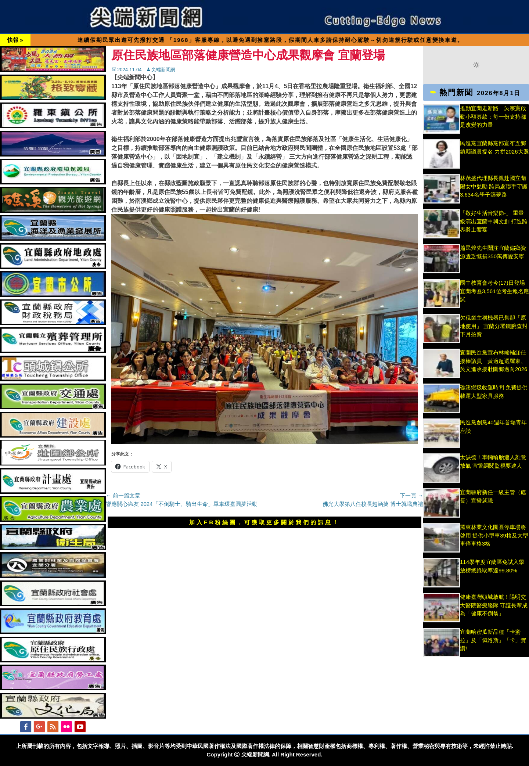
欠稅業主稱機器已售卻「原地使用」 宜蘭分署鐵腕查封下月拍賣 (494, 325)
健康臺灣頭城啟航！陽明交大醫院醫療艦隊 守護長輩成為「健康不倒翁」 (494, 605)
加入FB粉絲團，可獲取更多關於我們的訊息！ (264, 522)
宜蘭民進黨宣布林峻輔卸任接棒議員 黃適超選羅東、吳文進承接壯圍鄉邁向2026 (493, 360)
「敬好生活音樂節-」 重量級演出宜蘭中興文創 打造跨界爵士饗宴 (494, 221)
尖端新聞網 (163, 69)
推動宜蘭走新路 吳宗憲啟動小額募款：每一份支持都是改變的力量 (493, 116)
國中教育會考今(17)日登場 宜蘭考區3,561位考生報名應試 (494, 291)
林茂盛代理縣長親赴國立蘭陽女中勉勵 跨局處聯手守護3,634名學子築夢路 (494, 186)
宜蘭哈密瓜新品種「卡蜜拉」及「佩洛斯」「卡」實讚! (493, 640)
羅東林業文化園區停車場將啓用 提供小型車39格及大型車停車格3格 (494, 535)
